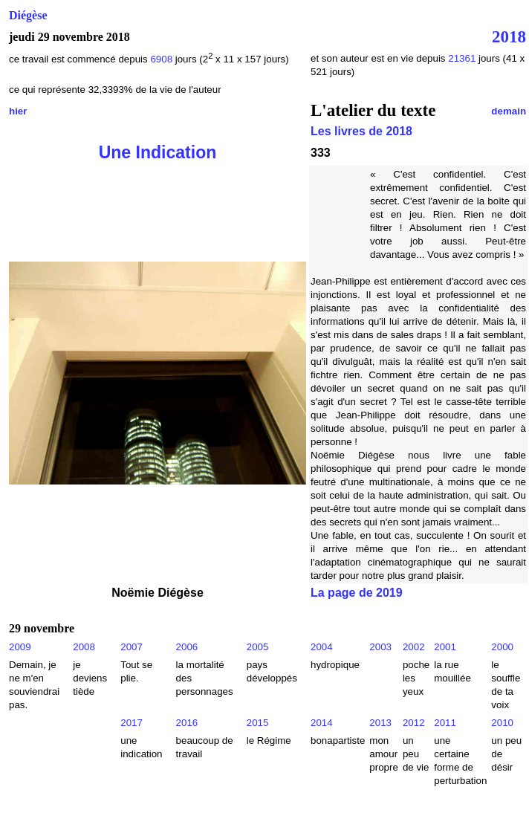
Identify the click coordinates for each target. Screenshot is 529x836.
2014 (322, 722)
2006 (187, 646)
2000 (502, 646)
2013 (380, 722)
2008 (84, 646)
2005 (258, 646)
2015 (258, 722)
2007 (131, 646)
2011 (445, 722)
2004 (322, 646)
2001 (445, 646)
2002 (414, 646)
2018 (509, 36)
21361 (462, 58)
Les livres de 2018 (361, 131)
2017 (131, 722)
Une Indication (158, 152)
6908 (161, 59)
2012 (414, 722)
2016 (187, 722)
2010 (502, 722)
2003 (380, 646)
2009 (20, 646)
